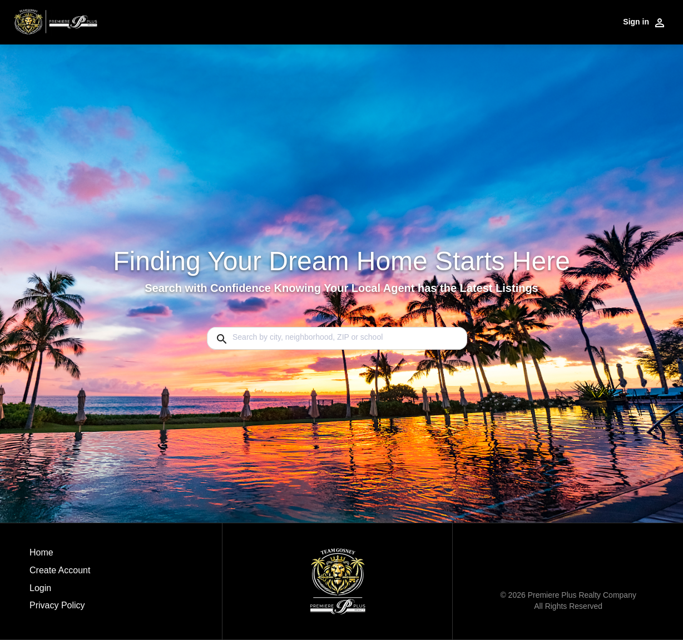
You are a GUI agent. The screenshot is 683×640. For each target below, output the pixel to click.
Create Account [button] (59, 570)
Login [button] (40, 588)
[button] (59, 591)
